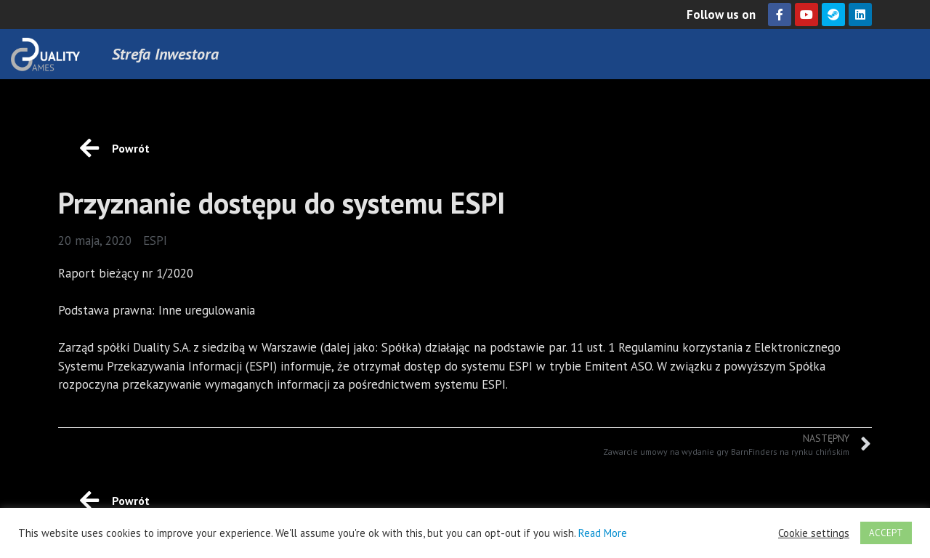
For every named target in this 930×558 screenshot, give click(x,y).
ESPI (155, 240)
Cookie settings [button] (813, 533)
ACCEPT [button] (886, 533)
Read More (602, 533)
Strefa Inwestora (165, 54)
